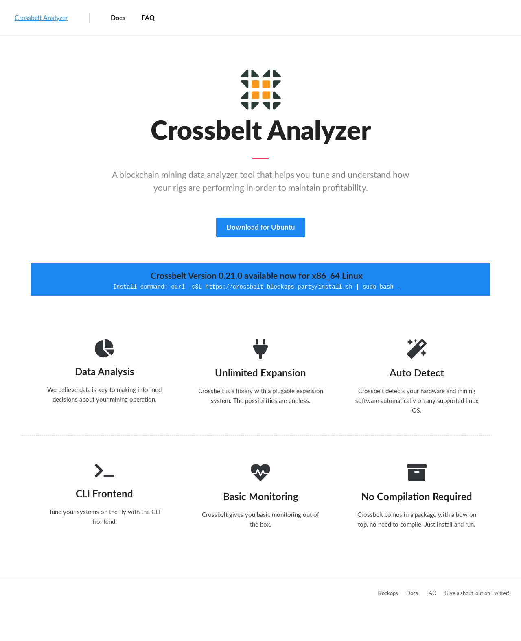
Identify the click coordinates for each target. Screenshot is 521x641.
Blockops (387, 593)
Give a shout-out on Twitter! (477, 593)
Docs (118, 18)
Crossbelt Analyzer (41, 18)
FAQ (148, 18)
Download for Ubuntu (260, 227)
